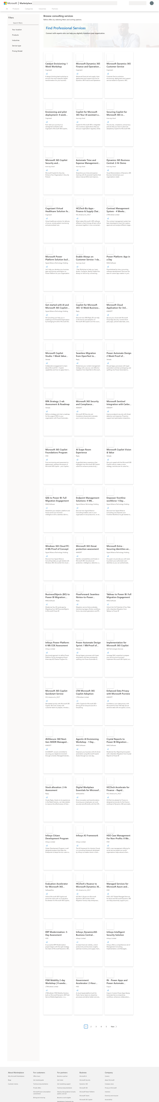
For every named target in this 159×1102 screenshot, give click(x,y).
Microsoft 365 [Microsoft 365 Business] (84, 1088)
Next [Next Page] (112, 1026)
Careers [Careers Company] (107, 1076)
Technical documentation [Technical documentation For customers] (40, 1084)
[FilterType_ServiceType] (10, 45)
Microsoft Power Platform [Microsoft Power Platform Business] (87, 1092)
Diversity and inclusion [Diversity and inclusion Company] (111, 1096)
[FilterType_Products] (10, 34)
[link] (57, 75)
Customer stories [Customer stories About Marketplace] (13, 1084)
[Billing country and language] (137, 3)
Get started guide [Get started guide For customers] (38, 1080)
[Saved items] (124, 3)
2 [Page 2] (91, 1026)
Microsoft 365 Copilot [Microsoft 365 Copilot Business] (86, 1099)
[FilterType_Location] (10, 29)
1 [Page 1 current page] (85, 1026)
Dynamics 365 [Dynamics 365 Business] (84, 1084)
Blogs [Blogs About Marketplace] (9, 1080)
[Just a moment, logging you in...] (151, 3)
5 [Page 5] (106, 1026)
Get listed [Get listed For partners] (60, 1080)
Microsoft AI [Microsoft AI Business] (83, 1076)
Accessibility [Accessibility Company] (108, 1099)
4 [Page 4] (101, 1026)
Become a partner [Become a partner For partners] (62, 1076)
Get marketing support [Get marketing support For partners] (64, 1084)
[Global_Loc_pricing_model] (10, 50)
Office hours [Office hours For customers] (36, 1076)
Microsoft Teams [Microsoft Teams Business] (84, 1096)
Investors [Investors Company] (107, 1092)
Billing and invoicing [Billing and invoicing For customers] (39, 1097)
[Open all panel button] (6, 8)
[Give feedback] (118, 3)
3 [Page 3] (96, 1026)
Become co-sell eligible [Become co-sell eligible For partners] (64, 1097)
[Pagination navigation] (101, 1028)
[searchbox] (26, 23)
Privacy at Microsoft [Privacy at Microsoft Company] (111, 1088)
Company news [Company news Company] (109, 1084)
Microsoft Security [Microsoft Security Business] (85, 1080)
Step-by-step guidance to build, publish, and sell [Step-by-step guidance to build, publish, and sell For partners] (66, 1093)
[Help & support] (121, 3)
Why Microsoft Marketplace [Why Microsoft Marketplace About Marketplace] (16, 1076)
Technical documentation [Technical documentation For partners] (64, 1088)
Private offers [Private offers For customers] (37, 1088)
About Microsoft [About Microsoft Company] (109, 1080)
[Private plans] (127, 3)
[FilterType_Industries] (10, 40)
